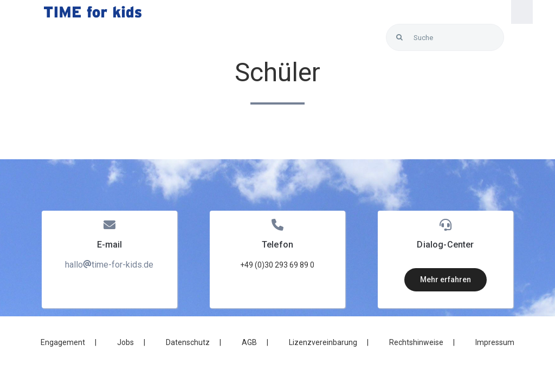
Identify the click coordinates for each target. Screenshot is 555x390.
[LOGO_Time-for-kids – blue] (92, 10)
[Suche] (445, 37)
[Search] (399, 37)
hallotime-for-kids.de (109, 264)
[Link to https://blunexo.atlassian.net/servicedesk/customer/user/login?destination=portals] (514, 38)
